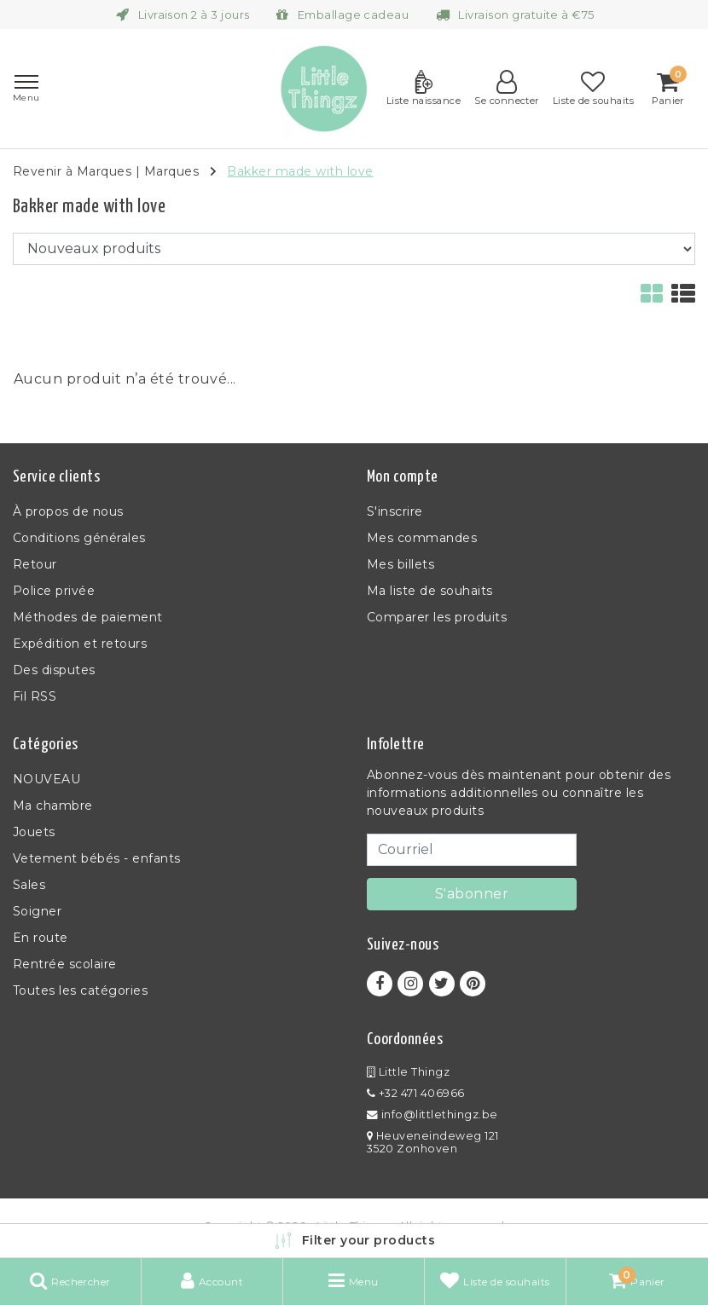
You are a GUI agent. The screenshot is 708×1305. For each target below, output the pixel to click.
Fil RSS (34, 696)
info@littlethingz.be (432, 1114)
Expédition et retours (80, 643)
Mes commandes (422, 538)
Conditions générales (79, 538)
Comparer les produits (437, 617)
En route (40, 937)
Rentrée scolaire (65, 964)
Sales (29, 884)
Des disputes (54, 670)
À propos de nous (68, 511)
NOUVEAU (46, 779)
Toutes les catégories (80, 990)
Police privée (54, 590)
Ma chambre (53, 805)
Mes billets (400, 564)
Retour (35, 564)
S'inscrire (395, 511)
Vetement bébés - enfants (97, 858)
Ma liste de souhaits (430, 590)
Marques (171, 171)
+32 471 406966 (416, 1093)
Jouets (34, 832)
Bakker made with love (300, 171)
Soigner (37, 911)
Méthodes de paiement (88, 617)
